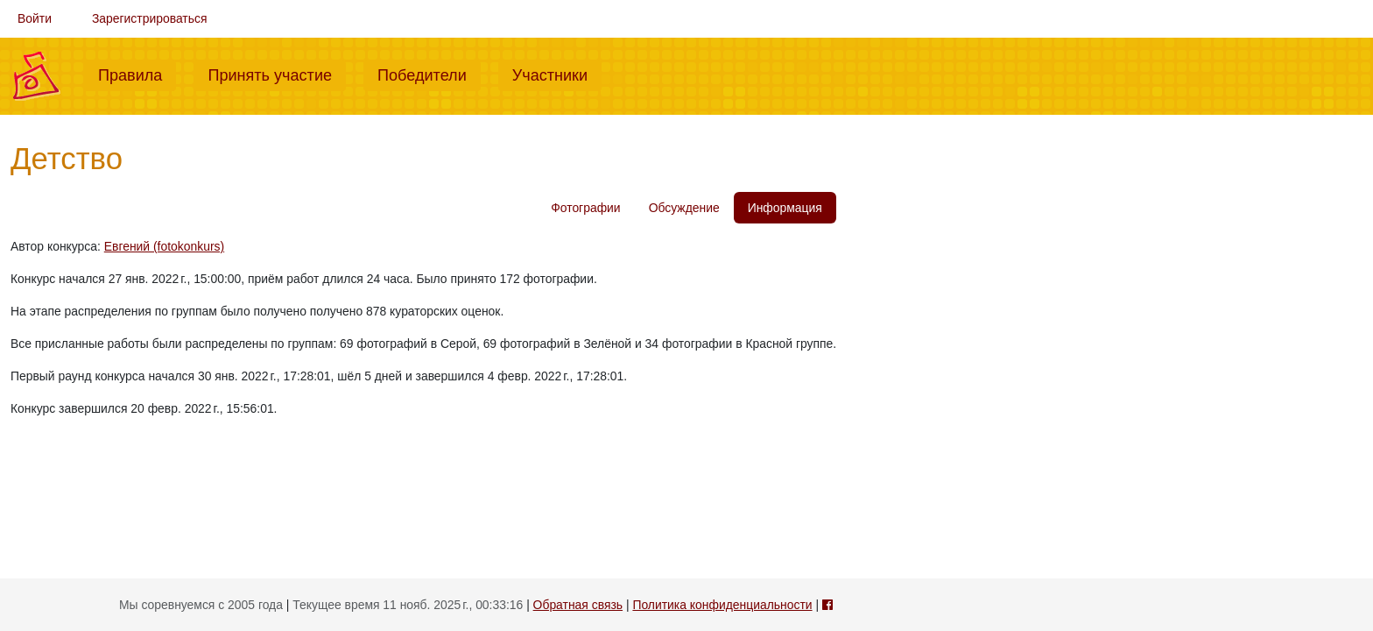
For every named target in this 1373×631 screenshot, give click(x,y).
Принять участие (277, 73)
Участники (557, 73)
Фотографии (585, 208)
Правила (137, 73)
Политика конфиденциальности (722, 605)
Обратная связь (578, 605)
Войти (35, 18)
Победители (429, 73)
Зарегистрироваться (150, 18)
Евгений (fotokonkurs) (164, 246)
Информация (785, 208)
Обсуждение (684, 208)
